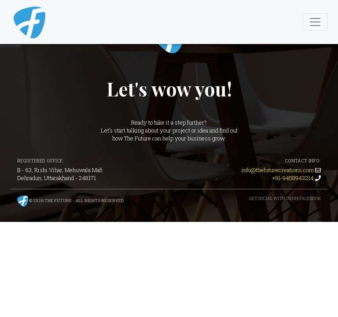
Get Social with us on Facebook (285, 198)
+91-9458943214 (293, 178)
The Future (58, 200)
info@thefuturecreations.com (278, 170)
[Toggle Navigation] (315, 22)
